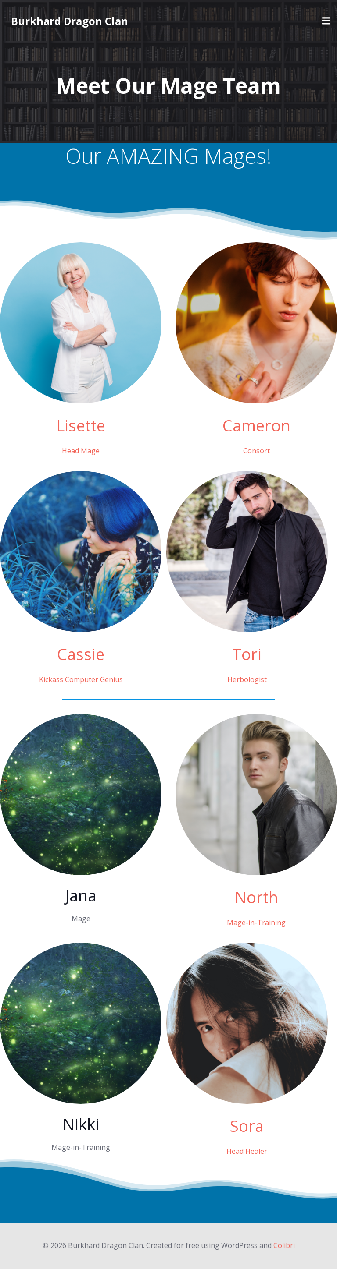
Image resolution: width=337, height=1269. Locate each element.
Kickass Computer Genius (81, 679)
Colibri (284, 1245)
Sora (247, 1126)
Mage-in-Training (256, 922)
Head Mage (81, 451)
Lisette (80, 425)
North (256, 897)
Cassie (80, 654)
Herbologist (247, 679)
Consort (256, 451)
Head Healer (246, 1151)
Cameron (256, 425)
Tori (247, 654)
